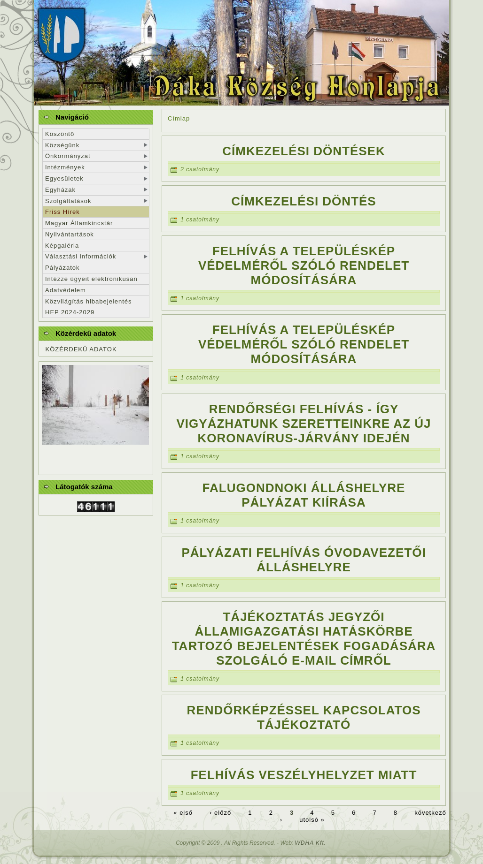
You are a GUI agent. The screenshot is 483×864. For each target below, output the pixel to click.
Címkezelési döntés (303, 201)
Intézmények (65, 167)
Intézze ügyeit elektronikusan (91, 278)
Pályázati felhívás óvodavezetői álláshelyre (303, 560)
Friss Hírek (62, 211)
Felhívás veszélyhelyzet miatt (304, 775)
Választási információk (80, 256)
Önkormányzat (68, 155)
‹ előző (220, 812)
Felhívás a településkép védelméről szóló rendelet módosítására (303, 265)
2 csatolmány (199, 170)
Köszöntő (59, 133)
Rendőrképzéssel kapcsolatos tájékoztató (304, 717)
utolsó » (312, 819)
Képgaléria (62, 245)
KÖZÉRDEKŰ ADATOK (81, 349)
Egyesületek (64, 178)
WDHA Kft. (311, 843)
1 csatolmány (199, 219)
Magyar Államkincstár (79, 223)
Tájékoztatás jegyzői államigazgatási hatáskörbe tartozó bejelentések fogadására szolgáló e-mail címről (304, 638)
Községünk (62, 145)
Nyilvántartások (69, 234)
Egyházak (60, 189)
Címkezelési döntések (303, 151)
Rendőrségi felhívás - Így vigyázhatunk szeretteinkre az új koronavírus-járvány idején (304, 423)
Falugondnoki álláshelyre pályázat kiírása (304, 495)
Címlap (179, 118)
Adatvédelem (65, 290)
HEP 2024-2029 (69, 312)
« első (183, 812)
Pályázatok (62, 267)
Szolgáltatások (68, 201)
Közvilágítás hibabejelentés (88, 301)
